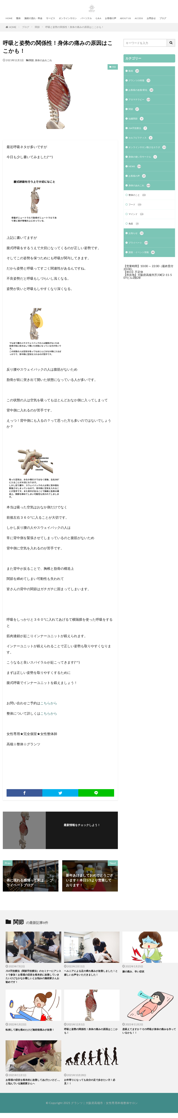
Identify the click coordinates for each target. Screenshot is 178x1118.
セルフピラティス (143, 142)
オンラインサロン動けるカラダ (147, 154)
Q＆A (98, 18)
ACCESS (139, 18)
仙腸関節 (137, 122)
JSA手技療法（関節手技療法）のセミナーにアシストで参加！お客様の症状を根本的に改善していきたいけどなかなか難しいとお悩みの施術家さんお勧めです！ (32, 978)
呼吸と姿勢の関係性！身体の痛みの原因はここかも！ (74, 26)
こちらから (48, 703)
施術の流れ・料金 (33, 18)
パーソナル (86, 18)
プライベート (140, 258)
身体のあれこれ (43, 60)
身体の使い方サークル (146, 167)
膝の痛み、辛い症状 (135, 971)
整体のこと (139, 207)
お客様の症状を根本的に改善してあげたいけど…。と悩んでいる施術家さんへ (32, 1086)
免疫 (134, 238)
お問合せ (151, 18)
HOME (9, 18)
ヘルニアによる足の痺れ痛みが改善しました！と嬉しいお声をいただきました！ (90, 973)
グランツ (77, 1108)
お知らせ (137, 248)
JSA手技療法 (139, 132)
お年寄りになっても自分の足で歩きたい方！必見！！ (89, 1086)
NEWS (136, 177)
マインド (137, 228)
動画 (134, 71)
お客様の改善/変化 (143, 92)
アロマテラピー (141, 102)
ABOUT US (125, 18)
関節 (37, 26)
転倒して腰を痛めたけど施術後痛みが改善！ (31, 1034)
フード (136, 218)
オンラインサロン (68, 18)
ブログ (162, 18)
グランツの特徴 (141, 81)
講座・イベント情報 (144, 268)
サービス (50, 18)
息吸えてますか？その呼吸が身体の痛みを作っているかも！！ (149, 1034)
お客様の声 (110, 18)
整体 (18, 18)
